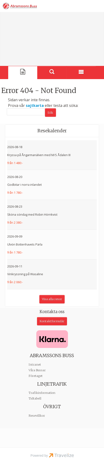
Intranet (35, 365)
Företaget (36, 376)
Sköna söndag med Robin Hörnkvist (32, 214)
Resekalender (52, 130)
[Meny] (81, 72)
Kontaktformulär (52, 321)
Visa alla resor (52, 299)
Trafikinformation (42, 393)
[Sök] (26, 111)
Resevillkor (37, 416)
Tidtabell (35, 398)
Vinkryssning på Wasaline (25, 274)
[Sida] (22, 72)
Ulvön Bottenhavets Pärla (24, 244)
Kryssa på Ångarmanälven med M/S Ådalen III (39, 155)
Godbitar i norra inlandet (24, 184)
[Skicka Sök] (50, 112)
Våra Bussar (37, 370)
